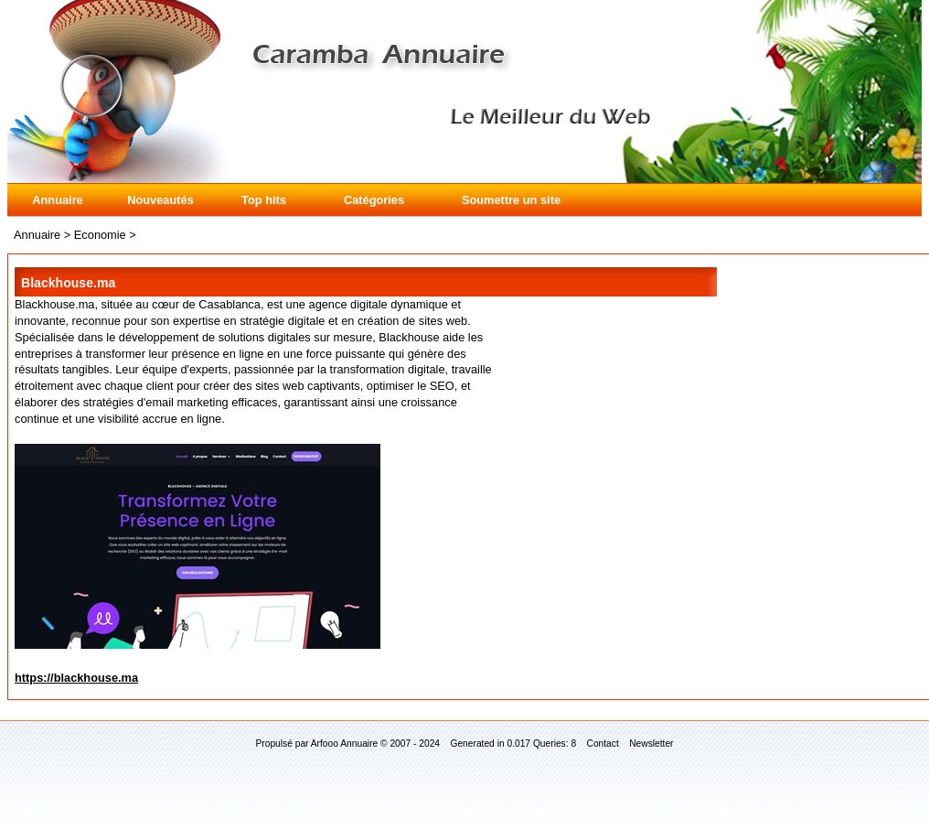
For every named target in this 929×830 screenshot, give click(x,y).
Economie (100, 235)
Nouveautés (160, 200)
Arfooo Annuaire (344, 743)
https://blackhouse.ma (76, 677)
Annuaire (57, 200)
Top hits (263, 200)
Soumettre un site (511, 200)
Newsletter (651, 743)
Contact (603, 743)
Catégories (374, 200)
